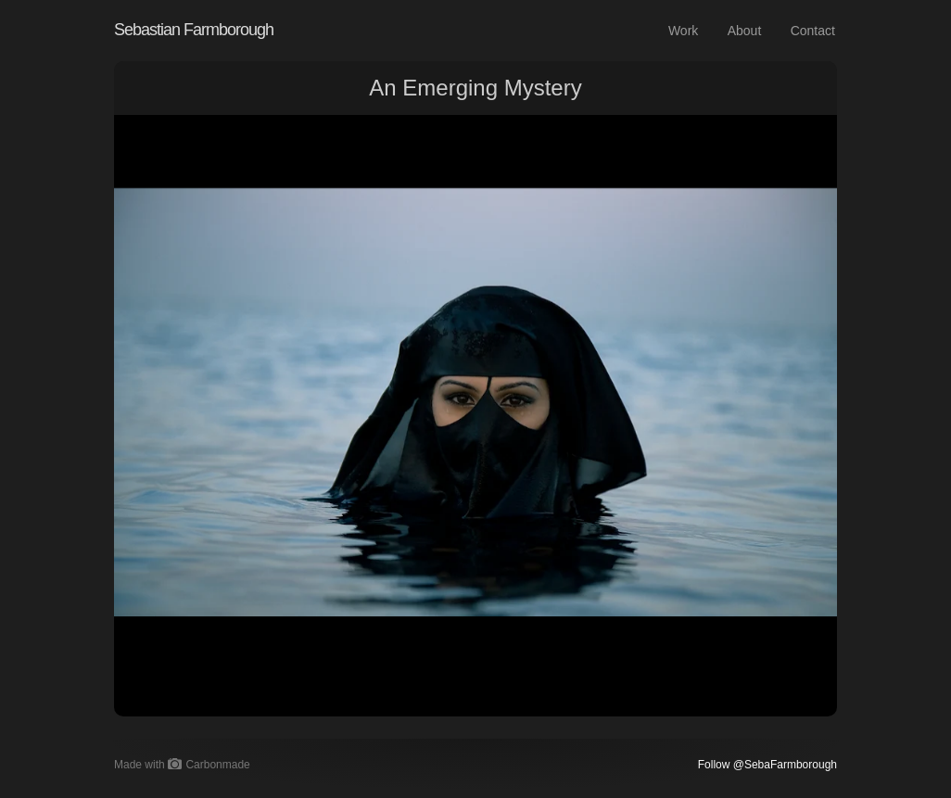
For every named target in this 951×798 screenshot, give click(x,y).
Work (683, 30)
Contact (813, 30)
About (745, 30)
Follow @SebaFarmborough (767, 764)
